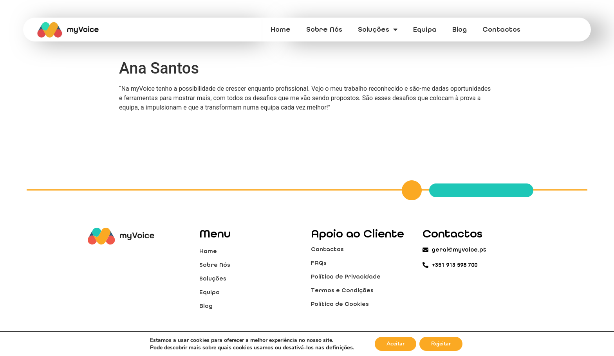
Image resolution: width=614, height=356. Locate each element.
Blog (459, 29)
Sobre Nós (324, 29)
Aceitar (395, 343)
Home (281, 29)
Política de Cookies (340, 303)
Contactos (501, 29)
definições (339, 347)
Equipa (425, 29)
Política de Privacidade (346, 276)
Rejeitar (441, 343)
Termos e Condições (342, 290)
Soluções (377, 29)
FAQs (319, 262)
